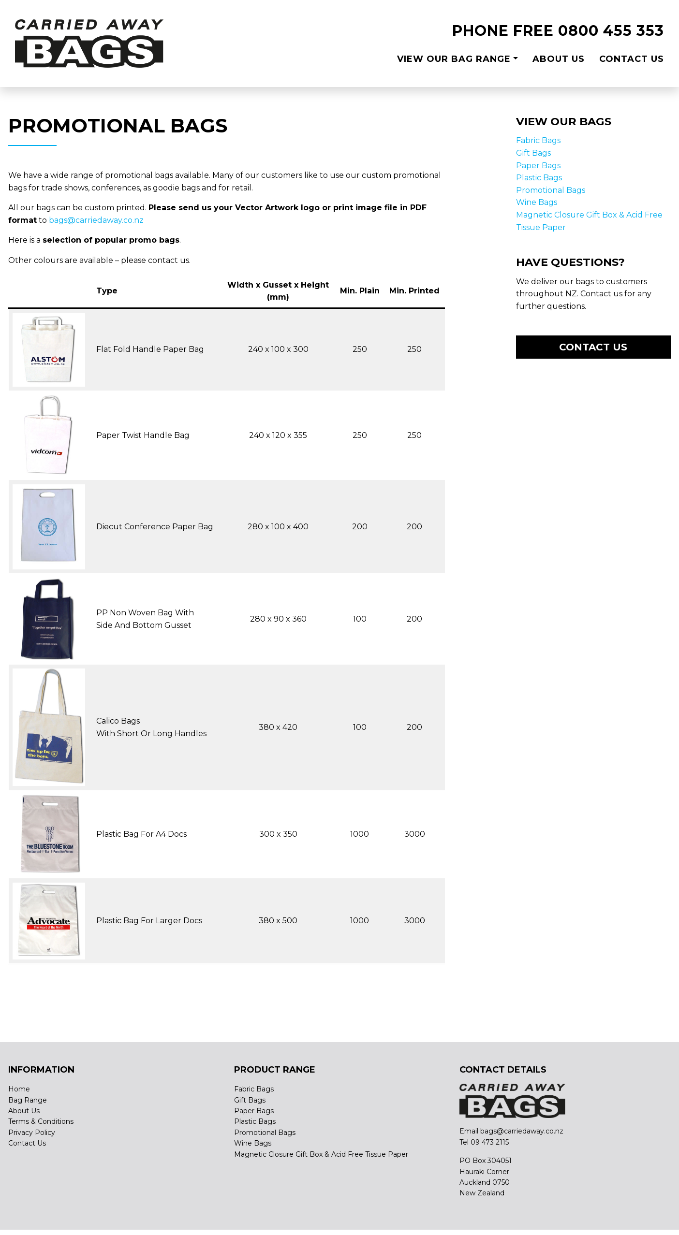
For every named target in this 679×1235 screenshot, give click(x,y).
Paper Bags (538, 165)
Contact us (593, 347)
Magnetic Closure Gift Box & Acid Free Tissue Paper (321, 1154)
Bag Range (27, 1100)
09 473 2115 (490, 1142)
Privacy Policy (31, 1132)
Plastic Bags (539, 177)
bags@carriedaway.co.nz (96, 220)
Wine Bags (536, 202)
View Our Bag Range (454, 59)
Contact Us (631, 59)
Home (19, 1089)
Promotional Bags (550, 190)
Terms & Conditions (41, 1121)
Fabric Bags (538, 140)
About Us (558, 59)
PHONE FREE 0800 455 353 (558, 31)
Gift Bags (533, 153)
